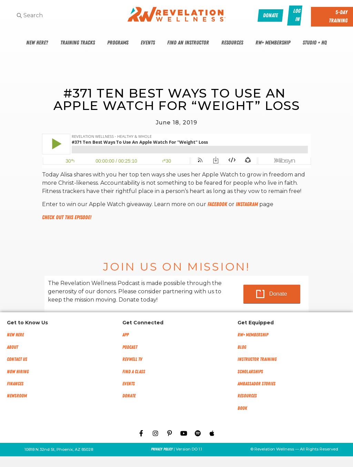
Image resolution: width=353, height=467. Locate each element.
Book (242, 408)
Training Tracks (77, 42)
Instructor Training (257, 359)
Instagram (247, 204)
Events (148, 42)
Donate (278, 294)
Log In (297, 15)
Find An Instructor (188, 42)
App (125, 335)
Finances (15, 384)
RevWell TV (132, 359)
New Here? (37, 42)
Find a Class (133, 372)
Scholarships (250, 372)
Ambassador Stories (256, 384)
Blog (242, 347)
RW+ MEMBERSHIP (253, 335)
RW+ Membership (272, 42)
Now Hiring (18, 372)
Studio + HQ (315, 42)
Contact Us (17, 359)
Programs (117, 42)
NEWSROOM (17, 396)
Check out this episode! (66, 217)
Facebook (217, 204)
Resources (232, 42)
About (12, 347)
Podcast (129, 347)
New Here (15, 335)
